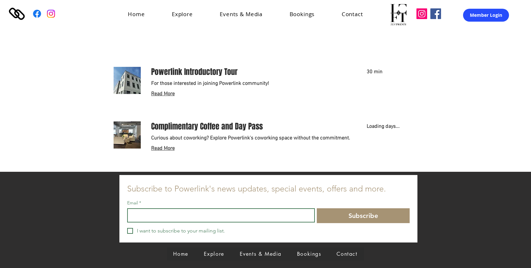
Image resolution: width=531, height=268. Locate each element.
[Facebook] (37, 13)
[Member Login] (486, 15)
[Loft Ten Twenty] (421, 13)
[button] (191, 14)
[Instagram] (51, 13)
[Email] (219, 215)
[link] (251, 72)
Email (134, 203)
